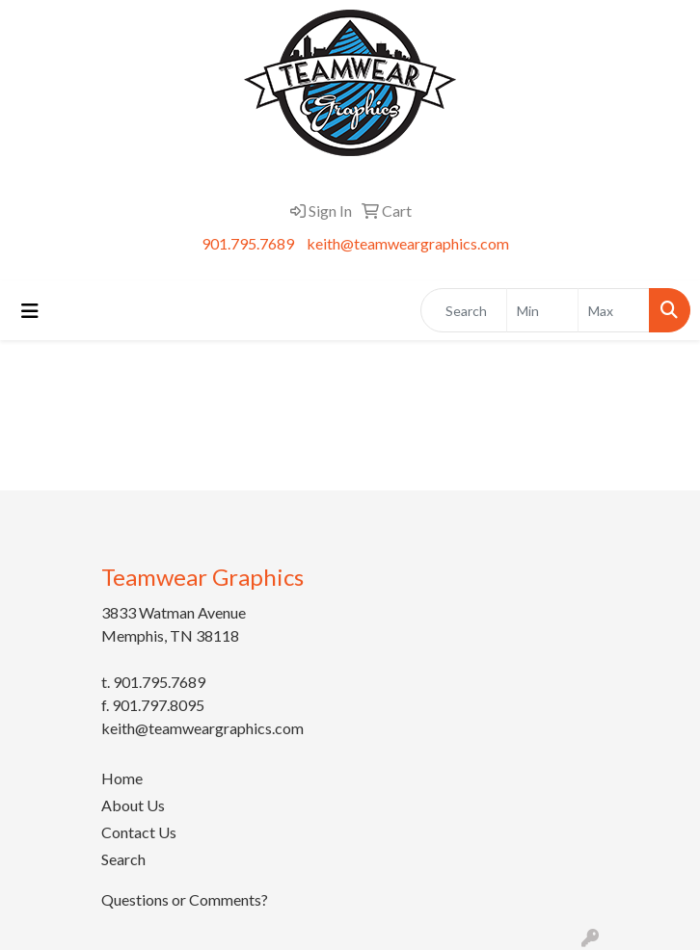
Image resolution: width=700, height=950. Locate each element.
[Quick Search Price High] (614, 310)
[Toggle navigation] (30, 311)
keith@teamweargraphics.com (408, 243)
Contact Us (138, 832)
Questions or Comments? (184, 899)
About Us (133, 805)
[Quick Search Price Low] (542, 310)
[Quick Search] (463, 310)
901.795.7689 (248, 243)
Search (123, 859)
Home (122, 778)
